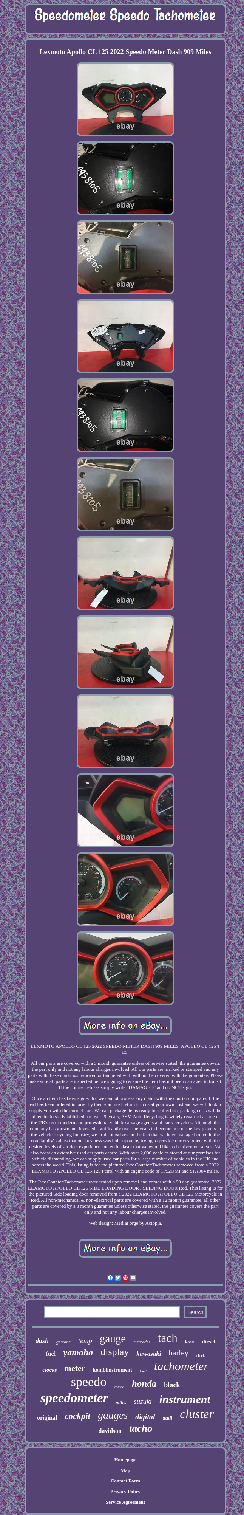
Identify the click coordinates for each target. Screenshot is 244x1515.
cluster (197, 1414)
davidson (110, 1431)
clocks (49, 1370)
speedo (89, 1382)
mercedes (141, 1342)
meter (75, 1368)
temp (85, 1341)
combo (119, 1387)
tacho (141, 1428)
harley (178, 1352)
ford (143, 1371)
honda (144, 1384)
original (47, 1417)
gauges (113, 1415)
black (172, 1385)
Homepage (125, 1459)
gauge (113, 1338)
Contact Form (125, 1481)
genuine (63, 1342)
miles (121, 1402)
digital (145, 1417)
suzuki (143, 1401)
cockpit (77, 1416)
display (114, 1351)
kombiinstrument (112, 1370)
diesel (208, 1341)
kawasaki (148, 1353)
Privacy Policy (125, 1491)
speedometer (74, 1398)
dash (42, 1341)
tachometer (181, 1366)
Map (125, 1470)
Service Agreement (125, 1502)
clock (200, 1355)
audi (168, 1418)
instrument (184, 1399)
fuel (51, 1353)
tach (168, 1338)
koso (190, 1342)
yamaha (78, 1352)
